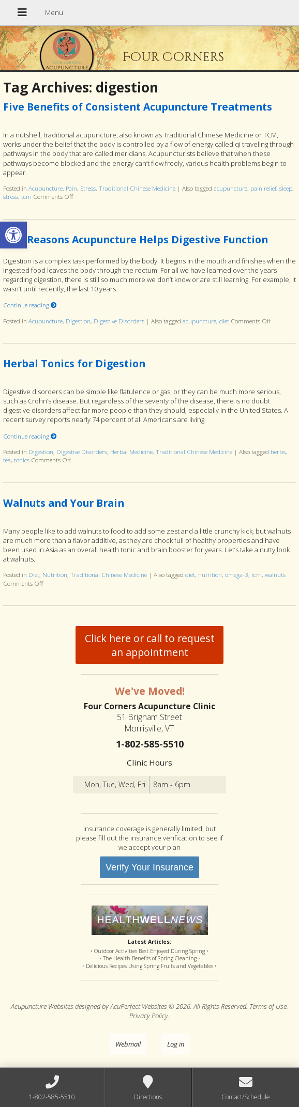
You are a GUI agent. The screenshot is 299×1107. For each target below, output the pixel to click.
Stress (88, 188)
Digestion (78, 321)
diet (224, 321)
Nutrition (54, 574)
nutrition (210, 574)
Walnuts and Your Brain (63, 503)
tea (7, 460)
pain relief (263, 188)
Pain (71, 188)
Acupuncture (45, 188)
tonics (21, 460)
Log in (175, 1044)
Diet (33, 574)
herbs (278, 451)
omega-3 (236, 574)
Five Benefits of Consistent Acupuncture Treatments (137, 107)
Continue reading (30, 305)
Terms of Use (268, 1006)
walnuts (275, 574)
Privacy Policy (148, 1015)
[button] (13, 235)
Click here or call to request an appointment (150, 645)
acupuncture (230, 188)
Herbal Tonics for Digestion (74, 363)
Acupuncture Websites (42, 1006)
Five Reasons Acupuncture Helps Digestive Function (135, 239)
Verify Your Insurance (149, 867)
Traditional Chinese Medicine (137, 188)
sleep (285, 188)
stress (10, 196)
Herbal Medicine (131, 451)
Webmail (128, 1044)
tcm (26, 196)
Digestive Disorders (119, 321)
